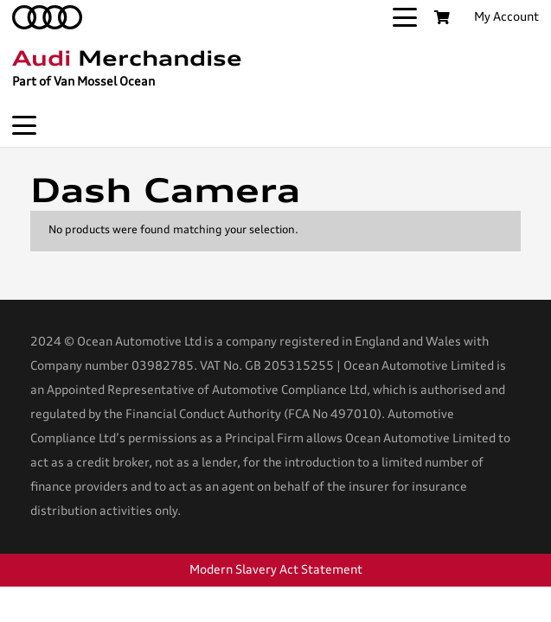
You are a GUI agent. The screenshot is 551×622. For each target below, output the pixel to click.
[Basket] (441, 17)
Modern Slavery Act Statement (275, 570)
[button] (404, 17)
